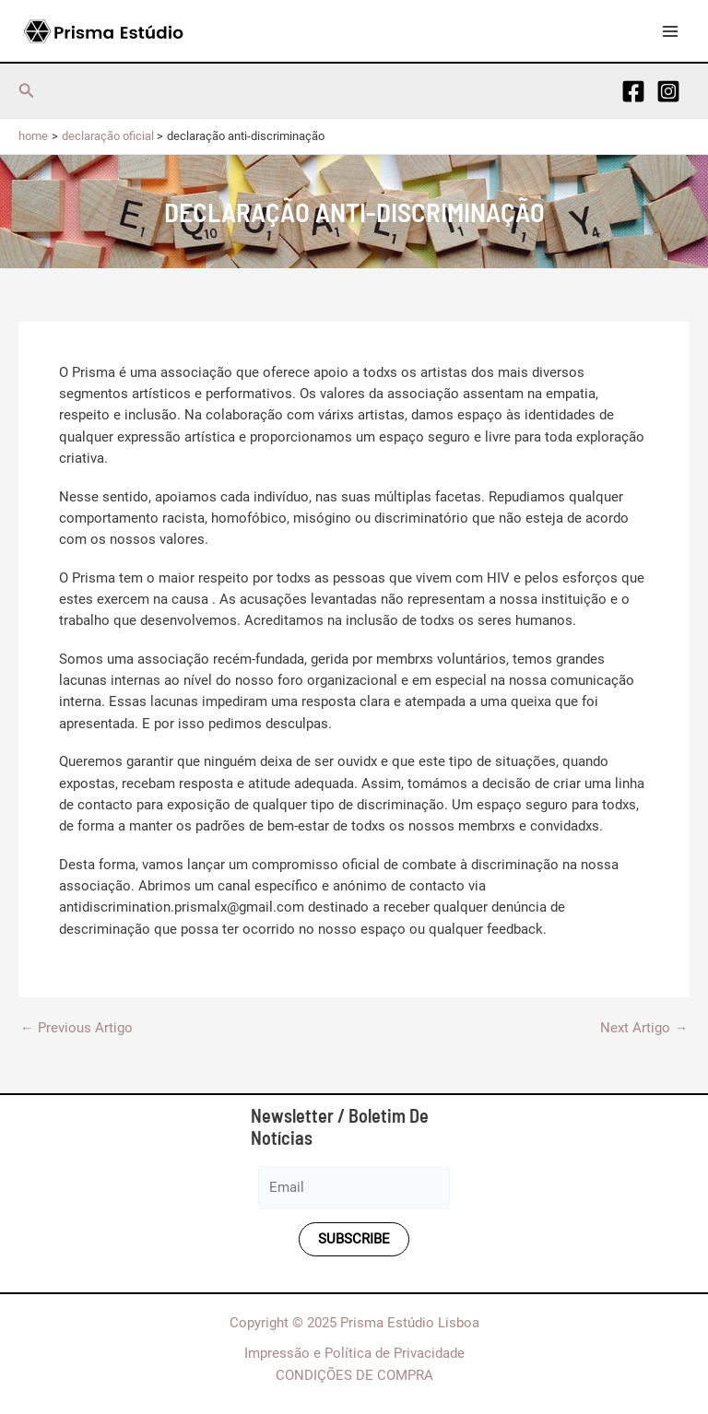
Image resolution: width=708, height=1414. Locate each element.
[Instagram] (668, 91)
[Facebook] (633, 91)
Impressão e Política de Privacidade (354, 1353)
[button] (26, 90)
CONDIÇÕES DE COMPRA (354, 1375)
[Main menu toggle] (670, 31)
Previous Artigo (76, 1028)
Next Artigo (644, 1028)
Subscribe (354, 1239)
